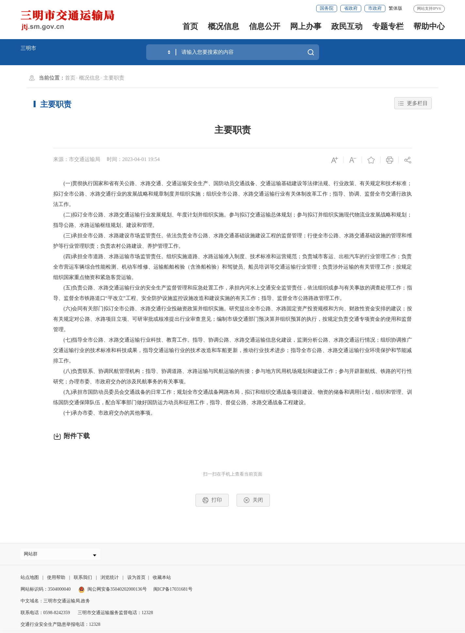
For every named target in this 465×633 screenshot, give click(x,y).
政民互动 (347, 26)
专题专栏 (388, 26)
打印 (212, 500)
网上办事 (305, 26)
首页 (190, 26)
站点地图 (30, 580)
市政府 (375, 8)
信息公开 (264, 26)
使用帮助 (56, 580)
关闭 (253, 500)
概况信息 (223, 26)
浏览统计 (110, 580)
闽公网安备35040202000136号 (112, 591)
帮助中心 (429, 26)
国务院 (326, 8)
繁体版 (395, 8)
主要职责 (113, 78)
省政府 (351, 8)
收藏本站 (162, 580)
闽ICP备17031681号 (173, 591)
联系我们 (83, 580)
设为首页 (136, 580)
